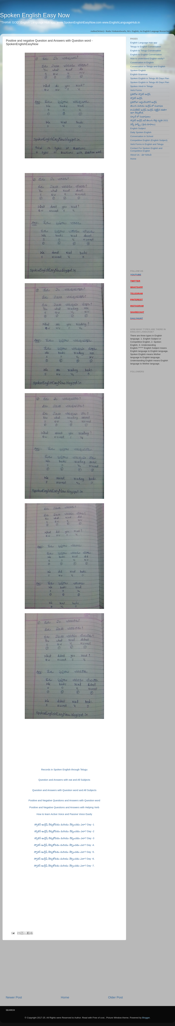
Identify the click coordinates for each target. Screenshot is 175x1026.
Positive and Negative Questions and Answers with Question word (64, 800)
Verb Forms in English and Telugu (147, 144)
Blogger (146, 1017)
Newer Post (14, 997)
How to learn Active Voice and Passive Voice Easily (64, 814)
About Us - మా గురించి (140, 155)
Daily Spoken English (140, 132)
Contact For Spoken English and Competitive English (146, 149)
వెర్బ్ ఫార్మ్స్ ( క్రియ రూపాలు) (142, 124)
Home (65, 997)
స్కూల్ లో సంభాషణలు (140, 116)
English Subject (138, 128)
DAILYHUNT (136, 318)
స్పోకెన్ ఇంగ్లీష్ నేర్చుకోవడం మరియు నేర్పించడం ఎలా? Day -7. (64, 865)
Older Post (115, 997)
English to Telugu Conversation (145, 50)
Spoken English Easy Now (35, 15)
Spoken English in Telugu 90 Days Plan (149, 78)
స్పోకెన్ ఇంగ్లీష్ (136, 98)
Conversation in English (142, 62)
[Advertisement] (64, 968)
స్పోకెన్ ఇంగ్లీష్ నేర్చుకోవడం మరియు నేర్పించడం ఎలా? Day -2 (64, 831)
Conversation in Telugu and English (147, 66)
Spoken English (138, 70)
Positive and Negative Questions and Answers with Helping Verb (64, 807)
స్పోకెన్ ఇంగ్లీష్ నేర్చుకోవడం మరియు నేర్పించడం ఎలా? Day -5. (64, 852)
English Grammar (139, 74)
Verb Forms (136, 90)
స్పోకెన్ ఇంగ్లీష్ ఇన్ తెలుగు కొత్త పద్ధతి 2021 (149, 120)
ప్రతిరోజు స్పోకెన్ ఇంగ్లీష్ (140, 94)
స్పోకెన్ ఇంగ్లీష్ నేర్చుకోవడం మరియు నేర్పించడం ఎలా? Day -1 (64, 824)
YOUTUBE (135, 274)
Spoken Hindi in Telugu (141, 86)
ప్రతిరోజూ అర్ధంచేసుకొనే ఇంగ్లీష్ (143, 102)
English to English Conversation (146, 54)
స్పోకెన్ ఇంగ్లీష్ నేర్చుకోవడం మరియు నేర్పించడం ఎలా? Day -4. (64, 845)
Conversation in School (141, 136)
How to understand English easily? (147, 58)
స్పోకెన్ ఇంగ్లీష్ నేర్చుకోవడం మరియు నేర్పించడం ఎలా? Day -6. (64, 858)
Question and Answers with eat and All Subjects (64, 779)
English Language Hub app (143, 42)
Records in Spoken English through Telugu (64, 769)
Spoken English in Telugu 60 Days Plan (149, 82)
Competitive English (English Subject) (148, 140)
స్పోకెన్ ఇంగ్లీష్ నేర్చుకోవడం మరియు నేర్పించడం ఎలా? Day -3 (64, 838)
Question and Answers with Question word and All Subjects (64, 790)
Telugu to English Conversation (145, 46)
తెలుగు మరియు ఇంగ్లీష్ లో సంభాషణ (146, 106)
